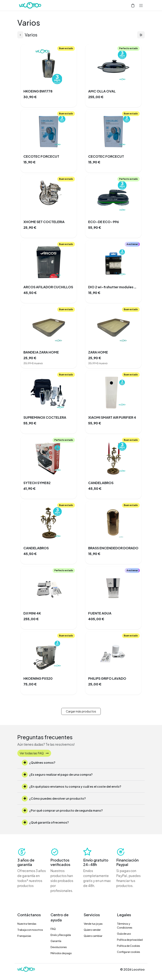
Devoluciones (59, 947)
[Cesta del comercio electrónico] (133, 5)
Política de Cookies (128, 945)
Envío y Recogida (61, 935)
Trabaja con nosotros (30, 929)
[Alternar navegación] (141, 5)
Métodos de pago (61, 953)
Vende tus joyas (93, 923)
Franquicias (24, 935)
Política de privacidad (130, 939)
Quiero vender (92, 929)
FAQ (53, 928)
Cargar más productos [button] (81, 711)
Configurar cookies (128, 951)
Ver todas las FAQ (34, 753)
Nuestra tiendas (26, 923)
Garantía (56, 941)
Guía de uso (124, 933)
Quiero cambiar (93, 935)
